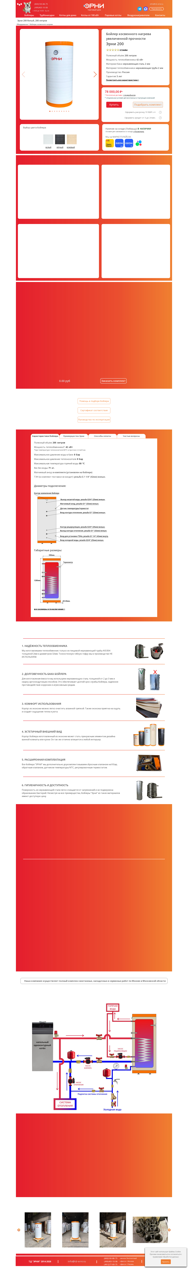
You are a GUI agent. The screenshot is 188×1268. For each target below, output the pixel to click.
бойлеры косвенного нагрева (41, 24)
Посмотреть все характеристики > (122, 80)
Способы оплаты (102, 436)
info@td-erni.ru (156, 4)
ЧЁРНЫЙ (59, 147)
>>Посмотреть (138, 131)
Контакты (160, 15)
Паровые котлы (113, 15)
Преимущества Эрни (73, 436)
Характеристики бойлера (45, 436)
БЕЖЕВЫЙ (71, 147)
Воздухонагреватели (138, 15)
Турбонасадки (47, 15)
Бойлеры (29, 15)
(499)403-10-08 (41, 7)
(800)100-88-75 (41, 4)
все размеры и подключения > (49, 609)
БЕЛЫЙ (48, 147)
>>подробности (129, 95)
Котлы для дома (67, 15)
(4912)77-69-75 (110, 1264)
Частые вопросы (131, 436)
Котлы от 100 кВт (90, 15)
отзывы (124, 49)
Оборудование (22, 24)
